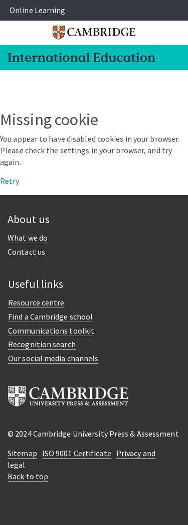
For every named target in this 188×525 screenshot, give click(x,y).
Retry (10, 181)
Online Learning (38, 10)
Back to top (28, 476)
